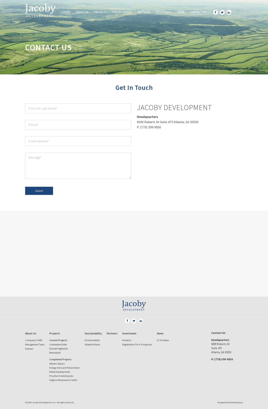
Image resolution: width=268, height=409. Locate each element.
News (180, 12)
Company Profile (33, 340)
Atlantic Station (57, 363)
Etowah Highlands (58, 348)
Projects (100, 12)
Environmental (92, 340)
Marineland (54, 352)
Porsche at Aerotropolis (61, 376)
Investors (126, 340)
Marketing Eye (236, 402)
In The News (163, 340)
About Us (82, 12)
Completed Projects (60, 359)
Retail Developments (59, 371)
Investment (164, 12)
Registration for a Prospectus (137, 344)
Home (66, 12)
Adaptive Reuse (92, 344)
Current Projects (58, 340)
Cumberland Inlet (58, 344)
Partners (144, 12)
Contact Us (198, 12)
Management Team (34, 344)
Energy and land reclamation (64, 367)
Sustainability (122, 12)
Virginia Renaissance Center (63, 380)
